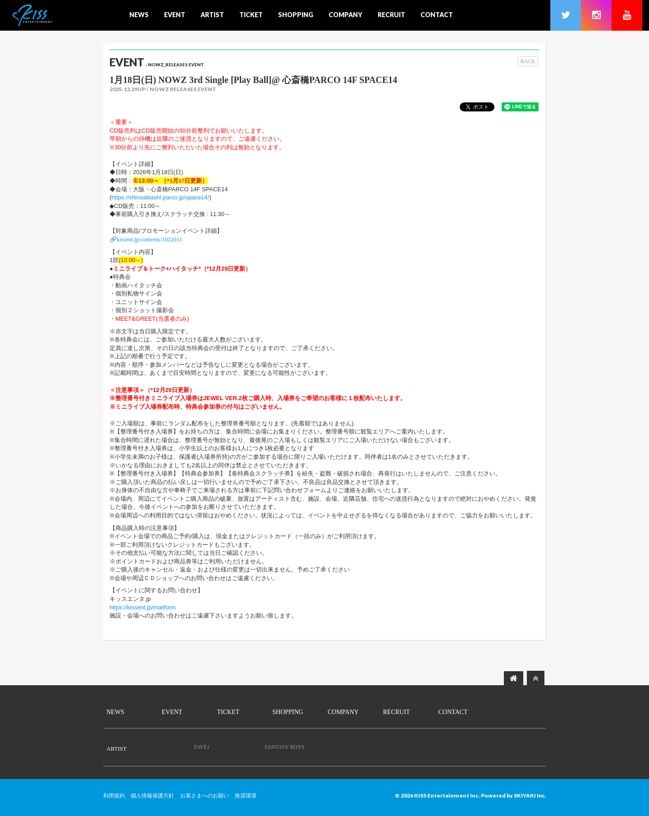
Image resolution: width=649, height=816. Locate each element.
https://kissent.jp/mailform (143, 607)
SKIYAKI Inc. (529, 795)
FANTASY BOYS (285, 747)
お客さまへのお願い (204, 796)
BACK (528, 61)
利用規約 (114, 796)
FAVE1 (202, 747)
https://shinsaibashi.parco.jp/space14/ (160, 197)
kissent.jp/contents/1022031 (150, 239)
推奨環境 (245, 796)
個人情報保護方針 (152, 796)
